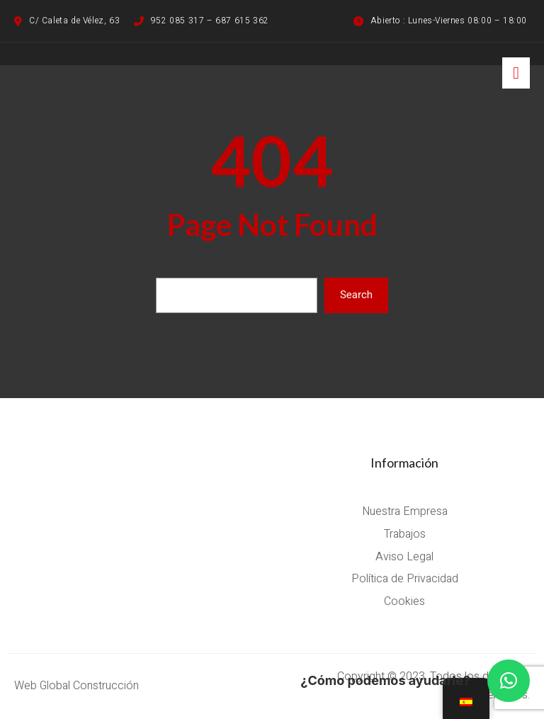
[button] (508, 680)
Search (356, 294)
